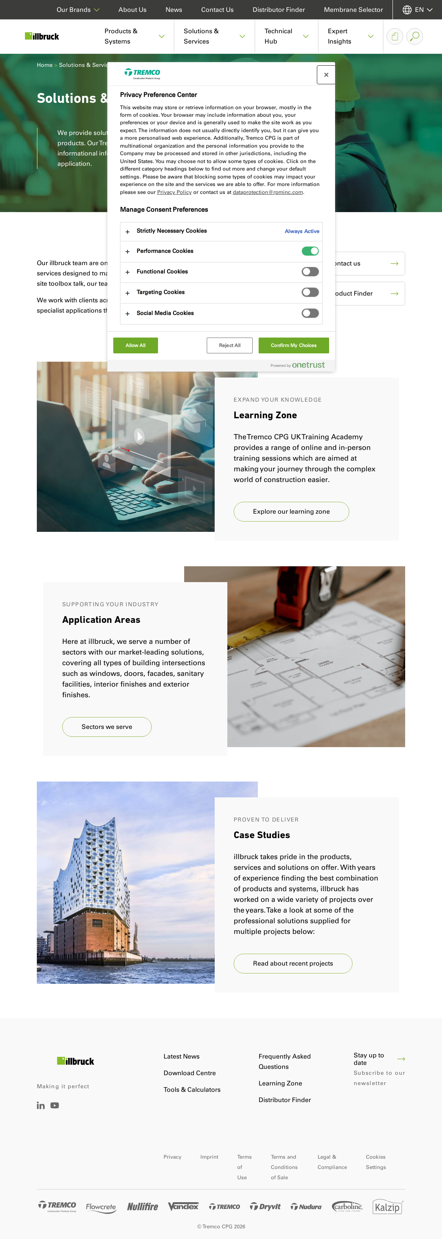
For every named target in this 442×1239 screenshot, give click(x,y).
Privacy (172, 1157)
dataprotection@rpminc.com (268, 192)
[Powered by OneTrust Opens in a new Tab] (301, 367)
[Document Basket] (395, 36)
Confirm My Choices (293, 345)
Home (45, 65)
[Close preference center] (326, 74)
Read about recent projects (293, 963)
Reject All (229, 345)
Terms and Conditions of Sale (284, 1167)
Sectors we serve (107, 726)
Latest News (182, 1056)
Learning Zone (280, 1083)
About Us (132, 9)
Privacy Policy (174, 192)
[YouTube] (55, 1111)
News (174, 9)
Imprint (209, 1157)
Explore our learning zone (291, 511)
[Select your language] (417, 9)
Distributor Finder (279, 9)
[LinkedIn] (41, 1107)
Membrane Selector (353, 9)
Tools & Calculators (192, 1089)
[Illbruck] (47, 36)
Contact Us (217, 9)
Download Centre (190, 1073)
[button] (134, 36)
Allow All (136, 345)
